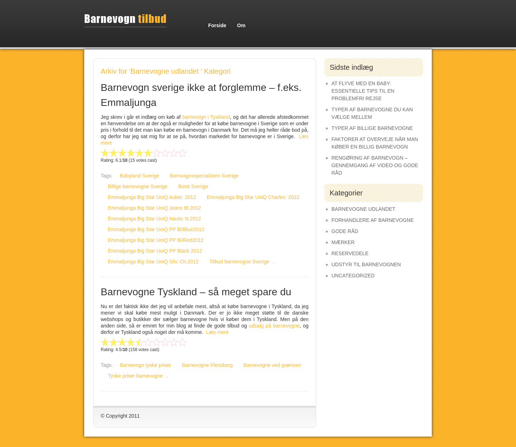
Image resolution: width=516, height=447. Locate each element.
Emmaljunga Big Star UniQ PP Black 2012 (155, 251)
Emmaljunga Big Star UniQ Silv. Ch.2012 (153, 261)
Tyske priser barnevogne (135, 376)
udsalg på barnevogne (274, 326)
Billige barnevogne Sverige (138, 186)
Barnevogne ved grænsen (272, 365)
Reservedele (349, 253)
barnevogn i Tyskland (206, 117)
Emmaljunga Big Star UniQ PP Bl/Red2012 (156, 240)
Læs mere (217, 332)
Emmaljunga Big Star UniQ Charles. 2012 (253, 197)
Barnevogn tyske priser (145, 365)
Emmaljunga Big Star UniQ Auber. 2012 (152, 197)
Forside (217, 25)
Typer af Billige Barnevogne (372, 128)
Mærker (343, 242)
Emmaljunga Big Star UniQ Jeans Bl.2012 (154, 208)
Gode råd (344, 231)
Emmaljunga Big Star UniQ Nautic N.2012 (154, 219)
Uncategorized (352, 275)
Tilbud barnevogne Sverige (239, 261)
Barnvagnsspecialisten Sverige (204, 176)
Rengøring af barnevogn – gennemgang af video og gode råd (374, 165)
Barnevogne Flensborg (207, 365)
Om (241, 25)
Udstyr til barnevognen (366, 264)
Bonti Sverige (193, 186)
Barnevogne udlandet (363, 209)
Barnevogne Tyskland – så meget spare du (196, 291)
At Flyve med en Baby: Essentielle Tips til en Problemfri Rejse (363, 91)
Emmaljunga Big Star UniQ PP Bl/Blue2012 (156, 229)
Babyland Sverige (139, 176)
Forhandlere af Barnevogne (372, 220)
